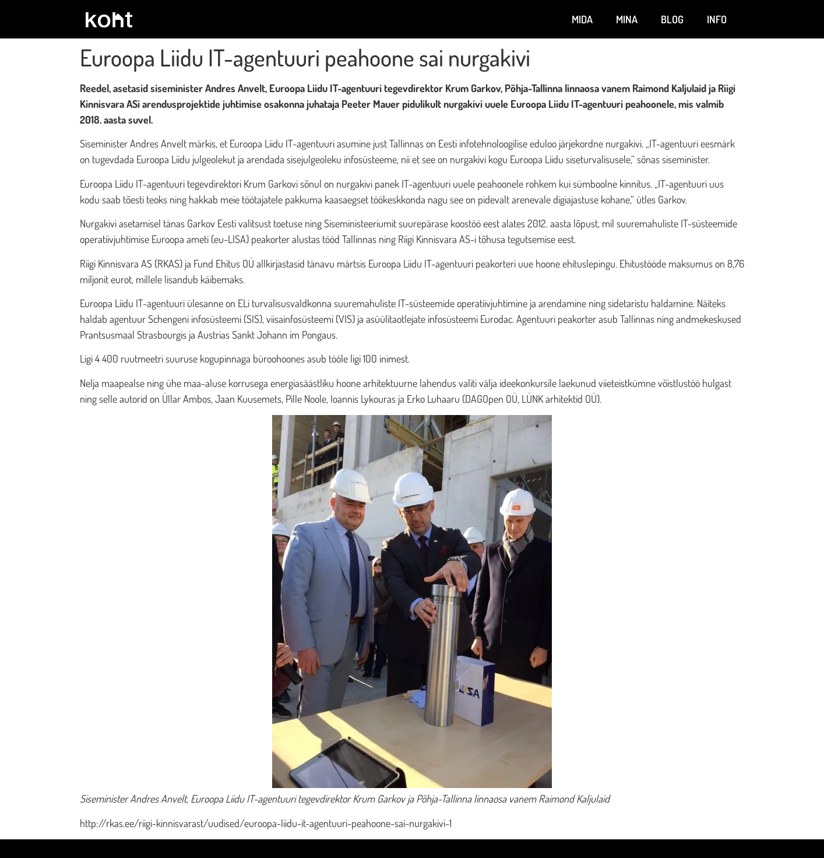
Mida (582, 19)
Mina (627, 19)
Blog (672, 19)
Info (717, 19)
